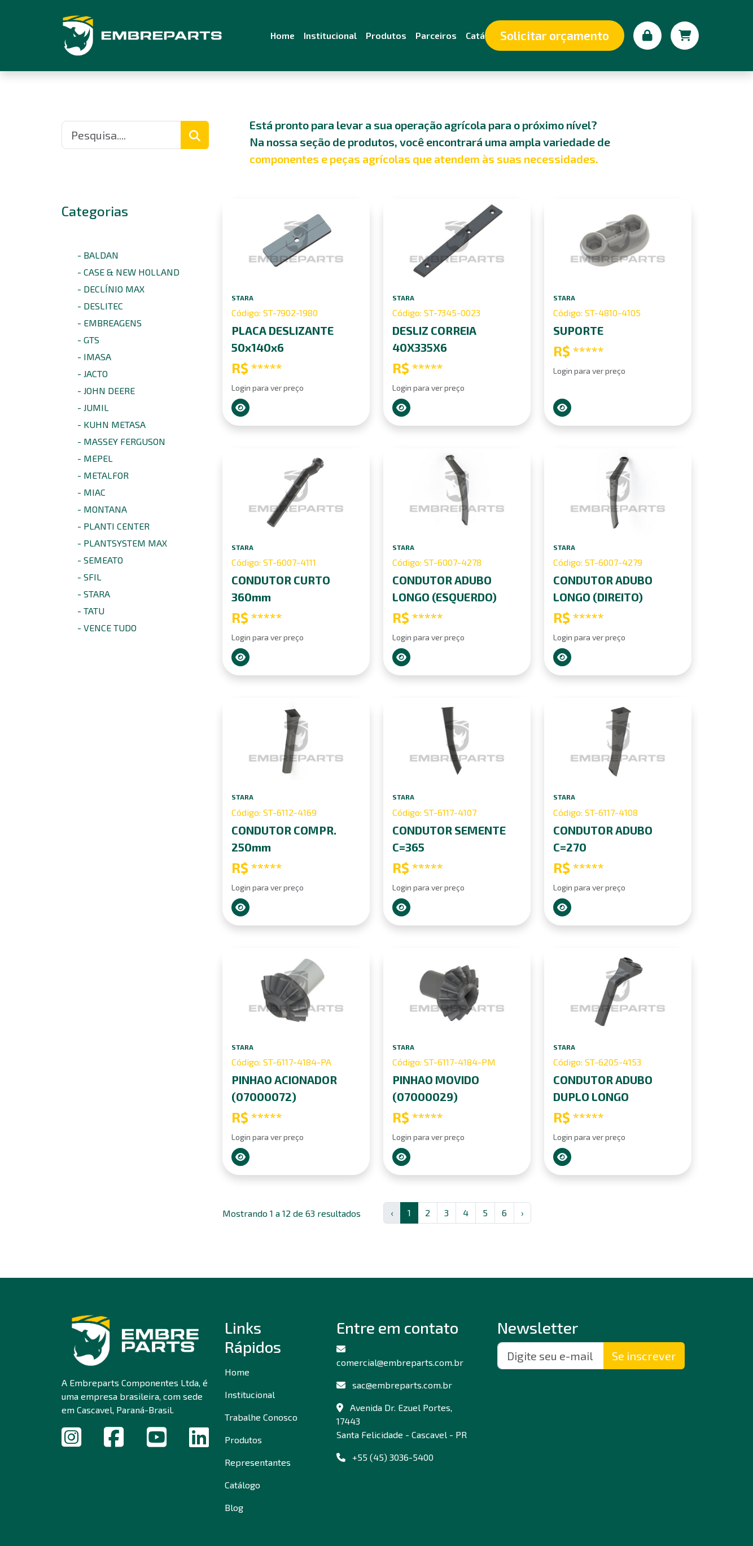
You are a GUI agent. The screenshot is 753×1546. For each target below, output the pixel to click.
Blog (234, 1507)
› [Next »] (522, 1212)
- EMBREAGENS (109, 322)
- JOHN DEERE (106, 390)
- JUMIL (93, 407)
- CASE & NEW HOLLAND (128, 272)
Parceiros (436, 35)
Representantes (258, 1462)
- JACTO (92, 373)
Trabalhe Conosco (261, 1417)
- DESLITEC (100, 305)
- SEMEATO (100, 559)
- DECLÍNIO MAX (111, 288)
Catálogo (242, 1484)
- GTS (88, 339)
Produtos (386, 35)
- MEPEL (95, 458)
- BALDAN (98, 255)
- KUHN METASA (111, 424)
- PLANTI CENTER (113, 526)
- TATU (90, 610)
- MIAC (91, 492)
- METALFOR (103, 475)
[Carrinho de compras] (685, 35)
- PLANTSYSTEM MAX (122, 543)
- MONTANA (102, 509)
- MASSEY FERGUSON (121, 441)
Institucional (330, 35)
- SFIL (89, 576)
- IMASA (94, 356)
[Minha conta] (647, 35)
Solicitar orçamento (554, 35)
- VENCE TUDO (107, 627)
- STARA (93, 593)
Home (282, 35)
